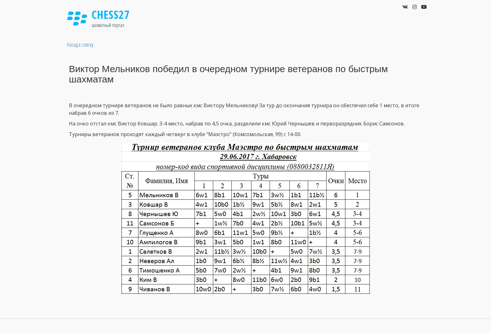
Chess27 (111, 14)
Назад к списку (80, 44)
